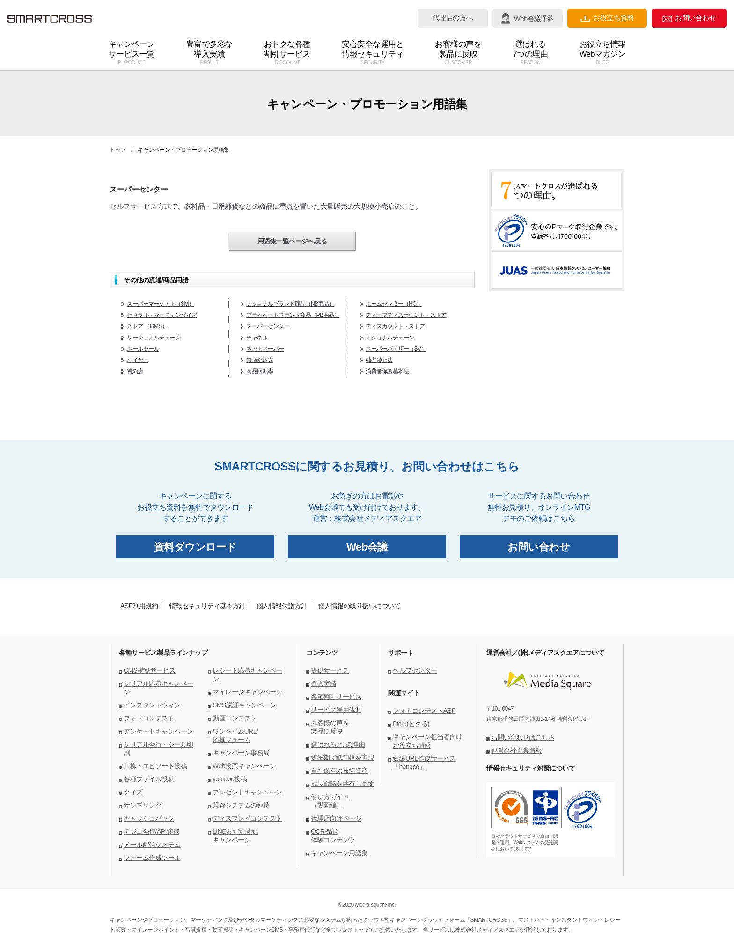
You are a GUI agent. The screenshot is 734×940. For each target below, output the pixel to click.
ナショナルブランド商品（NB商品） (290, 304)
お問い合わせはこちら (522, 737)
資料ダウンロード (195, 547)
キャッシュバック (149, 818)
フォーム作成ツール (152, 857)
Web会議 (367, 547)
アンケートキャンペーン (158, 731)
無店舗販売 (259, 360)
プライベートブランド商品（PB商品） (292, 315)
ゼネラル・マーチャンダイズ (162, 315)
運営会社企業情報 (516, 750)
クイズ (133, 792)
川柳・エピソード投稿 (155, 766)
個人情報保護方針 (282, 606)
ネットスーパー (265, 348)
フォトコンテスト (149, 718)
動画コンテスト (235, 718)
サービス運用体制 (336, 709)
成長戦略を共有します (342, 783)
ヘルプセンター (415, 670)
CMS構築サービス (150, 670)
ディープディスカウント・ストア (406, 315)
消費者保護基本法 (387, 371)
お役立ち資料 (607, 18)
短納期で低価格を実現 (342, 757)
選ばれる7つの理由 (338, 744)
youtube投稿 (230, 779)
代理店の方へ (453, 18)
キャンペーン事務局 (241, 752)
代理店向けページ (336, 818)
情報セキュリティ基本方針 (207, 606)
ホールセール (143, 348)
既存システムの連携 (241, 805)
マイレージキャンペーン (247, 692)
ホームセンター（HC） (394, 304)
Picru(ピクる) (411, 723)
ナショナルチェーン (390, 337)
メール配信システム (152, 844)
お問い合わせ (689, 18)
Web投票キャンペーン (244, 766)
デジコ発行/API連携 (151, 831)
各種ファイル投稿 (149, 779)
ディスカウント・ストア (395, 326)
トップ (118, 150)
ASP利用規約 (139, 606)
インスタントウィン (152, 705)
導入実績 (323, 683)
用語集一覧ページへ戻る (292, 241)
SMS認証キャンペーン (245, 705)
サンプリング (142, 805)
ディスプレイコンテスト (247, 818)
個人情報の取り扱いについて (359, 606)
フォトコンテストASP (424, 710)
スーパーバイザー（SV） (396, 348)
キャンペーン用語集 (339, 853)
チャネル (257, 337)
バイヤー (137, 360)
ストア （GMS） (147, 326)
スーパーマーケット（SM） (160, 304)
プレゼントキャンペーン (247, 792)
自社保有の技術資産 (339, 770)
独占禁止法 (379, 360)
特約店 (135, 371)
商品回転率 (259, 371)
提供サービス (330, 670)
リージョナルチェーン (154, 337)
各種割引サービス (336, 696)
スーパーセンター (267, 326)
